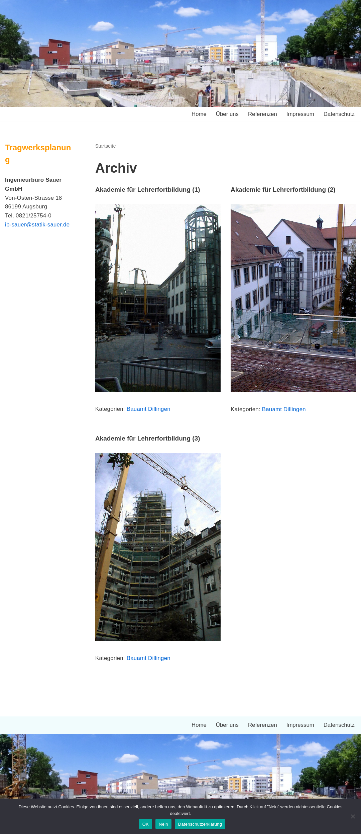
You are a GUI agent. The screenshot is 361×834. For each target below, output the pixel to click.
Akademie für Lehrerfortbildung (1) (147, 189)
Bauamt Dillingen (149, 409)
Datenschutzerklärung (200, 824)
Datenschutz (339, 114)
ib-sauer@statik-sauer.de (38, 225)
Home (197, 114)
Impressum (299, 114)
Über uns (226, 114)
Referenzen (261, 114)
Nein (163, 824)
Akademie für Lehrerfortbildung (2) (283, 189)
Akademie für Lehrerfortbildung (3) (147, 438)
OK (145, 824)
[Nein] (352, 816)
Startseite (105, 146)
